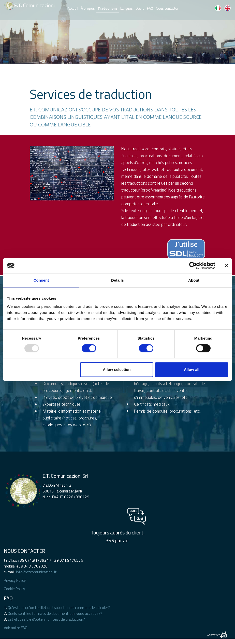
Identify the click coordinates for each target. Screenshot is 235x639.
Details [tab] (117, 280)
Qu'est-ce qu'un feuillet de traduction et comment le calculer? (59, 608)
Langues (126, 7)
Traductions (108, 8)
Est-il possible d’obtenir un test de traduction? (46, 619)
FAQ (150, 7)
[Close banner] (226, 265)
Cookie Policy (14, 589)
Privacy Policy (15, 580)
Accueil (73, 7)
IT (218, 8)
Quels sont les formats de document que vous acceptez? (55, 613)
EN (227, 8)
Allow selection (116, 369)
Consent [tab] (41, 280)
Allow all (191, 369)
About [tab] (193, 280)
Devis (140, 7)
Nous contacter (167, 7)
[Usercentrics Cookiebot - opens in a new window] (193, 265)
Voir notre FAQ (15, 628)
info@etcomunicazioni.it (36, 572)
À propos (88, 7)
